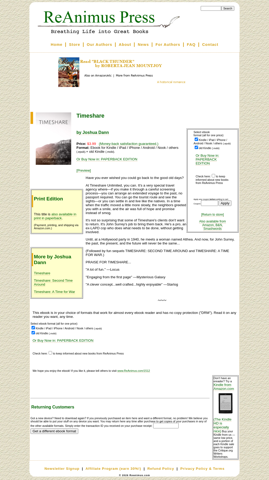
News (143, 44)
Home (57, 44)
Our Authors (99, 44)
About (125, 44)
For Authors (168, 44)
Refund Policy (160, 469)
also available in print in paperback (55, 216)
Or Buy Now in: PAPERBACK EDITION (207, 159)
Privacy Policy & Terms (202, 469)
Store (74, 44)
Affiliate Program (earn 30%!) (113, 469)
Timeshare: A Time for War (54, 292)
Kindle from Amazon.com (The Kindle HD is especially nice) (225, 408)
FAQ (191, 44)
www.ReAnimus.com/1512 (133, 370)
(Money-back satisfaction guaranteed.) (128, 144)
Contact (210, 44)
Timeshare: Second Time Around (53, 282)
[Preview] (83, 170)
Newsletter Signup (61, 469)
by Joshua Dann (92, 132)
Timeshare (42, 273)
